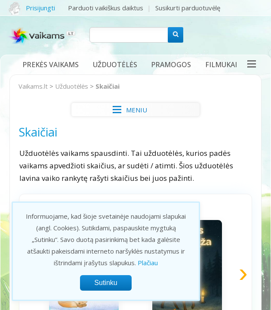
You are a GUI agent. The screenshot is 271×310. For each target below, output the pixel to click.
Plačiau (148, 262)
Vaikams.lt (33, 86)
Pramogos (171, 64)
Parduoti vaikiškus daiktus (105, 7)
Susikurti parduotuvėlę (187, 7)
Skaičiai (107, 86)
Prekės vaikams (50, 64)
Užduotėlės (115, 64)
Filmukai (221, 64)
